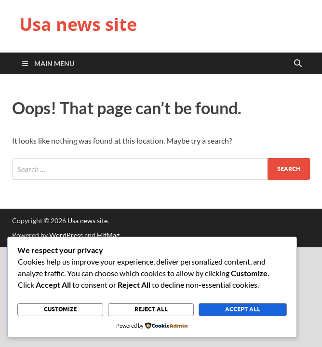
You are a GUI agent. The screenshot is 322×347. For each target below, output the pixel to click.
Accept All (242, 309)
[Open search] (298, 64)
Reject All (151, 309)
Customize (60, 309)
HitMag (108, 235)
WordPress (66, 235)
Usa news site (78, 24)
